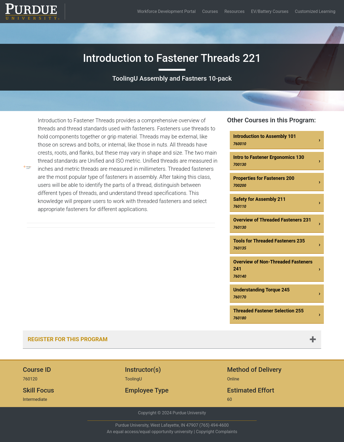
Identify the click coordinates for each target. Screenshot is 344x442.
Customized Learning (315, 11)
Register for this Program (68, 339)
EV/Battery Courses (269, 11)
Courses (210, 11)
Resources (234, 11)
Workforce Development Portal (167, 11)
